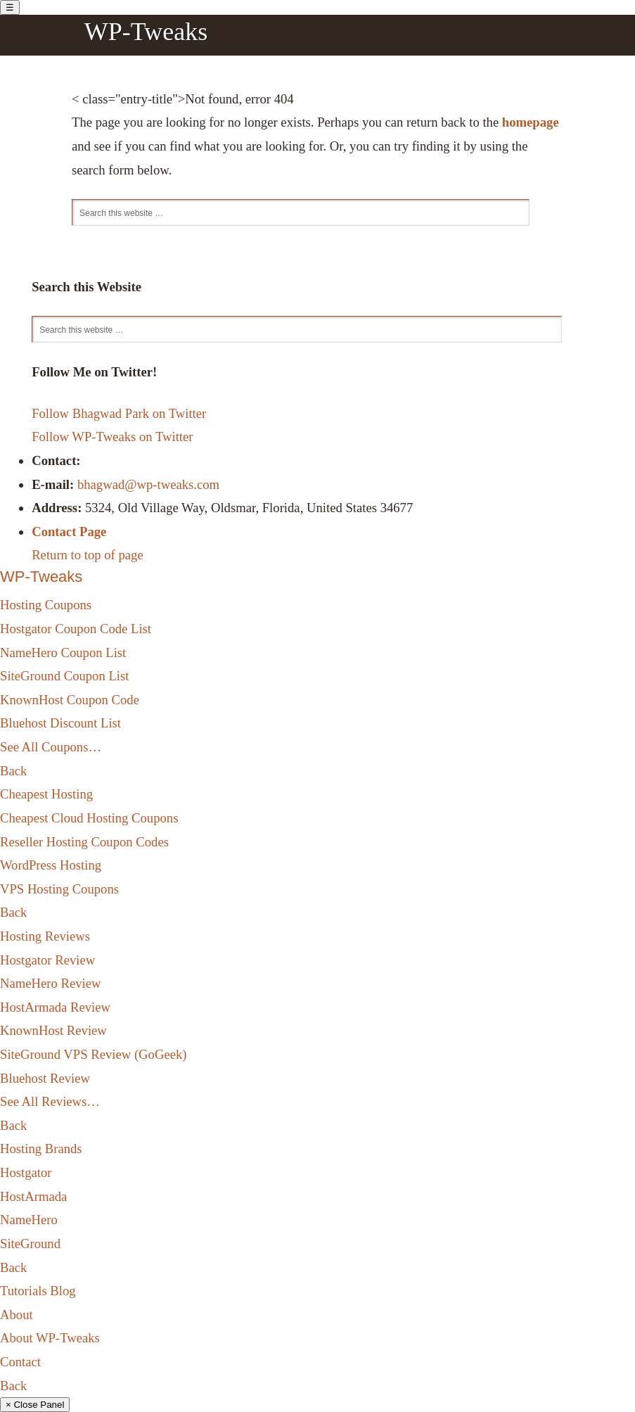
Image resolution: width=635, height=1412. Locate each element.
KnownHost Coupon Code (69, 699)
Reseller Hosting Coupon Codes (84, 841)
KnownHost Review (53, 1030)
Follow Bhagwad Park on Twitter (119, 413)
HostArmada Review (55, 1007)
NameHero (29, 1219)
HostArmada (33, 1196)
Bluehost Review (45, 1078)
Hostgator (26, 1172)
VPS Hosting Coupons (59, 889)
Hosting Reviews (45, 936)
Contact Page (69, 531)
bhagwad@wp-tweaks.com (148, 484)
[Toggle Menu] (10, 7)
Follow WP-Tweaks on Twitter (112, 436)
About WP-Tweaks (50, 1337)
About (16, 1314)
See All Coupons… (50, 746)
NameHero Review (50, 983)
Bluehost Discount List (60, 722)
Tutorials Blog (38, 1290)
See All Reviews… (50, 1101)
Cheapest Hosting (46, 794)
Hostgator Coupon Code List (75, 628)
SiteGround (30, 1243)
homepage (530, 122)
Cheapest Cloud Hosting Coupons (89, 817)
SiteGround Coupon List (64, 675)
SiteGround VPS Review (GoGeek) (93, 1054)
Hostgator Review (47, 960)
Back (13, 770)
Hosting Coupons (45, 604)
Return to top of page (87, 554)
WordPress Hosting (50, 865)
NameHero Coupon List (63, 652)
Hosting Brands (41, 1148)
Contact (20, 1361)
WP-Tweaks (145, 32)
